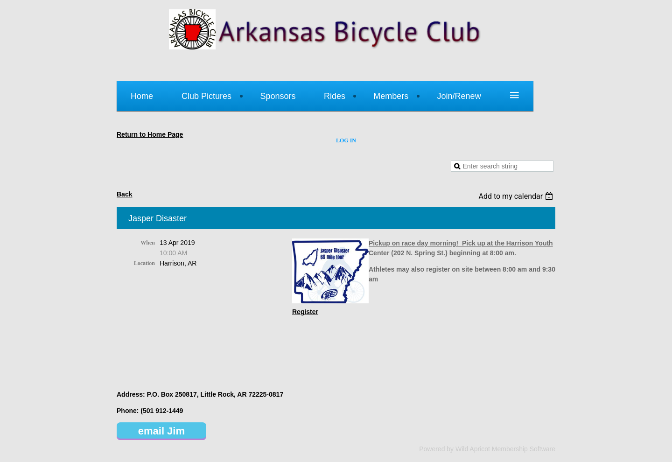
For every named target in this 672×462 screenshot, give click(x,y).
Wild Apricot (472, 449)
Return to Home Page (150, 134)
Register (305, 311)
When (147, 242)
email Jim (161, 431)
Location (144, 263)
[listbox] (516, 196)
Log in (346, 140)
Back (124, 194)
